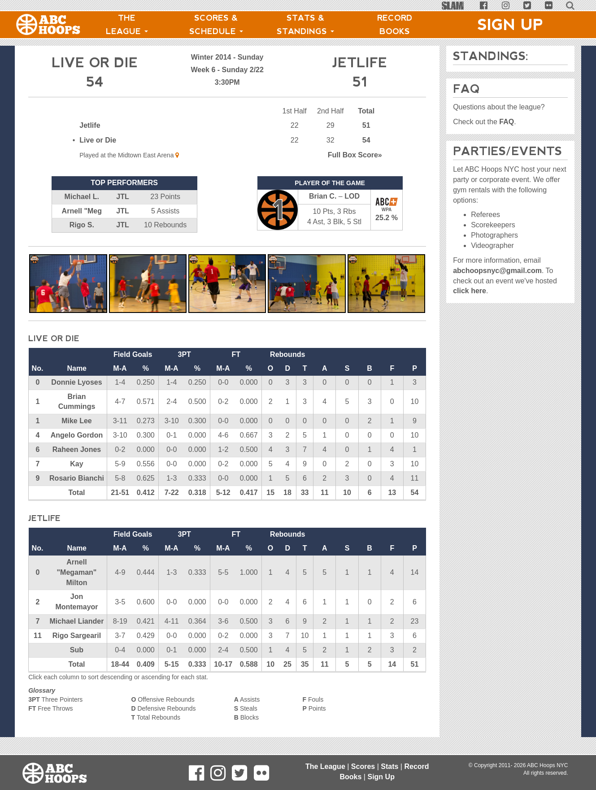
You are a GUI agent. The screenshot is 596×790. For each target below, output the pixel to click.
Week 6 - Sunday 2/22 (227, 70)
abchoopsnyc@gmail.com (497, 270)
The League (127, 24)
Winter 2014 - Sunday (227, 57)
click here (469, 291)
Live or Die (97, 140)
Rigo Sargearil (76, 635)
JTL (122, 196)
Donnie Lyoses (76, 382)
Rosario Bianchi (76, 478)
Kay (76, 464)
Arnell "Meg (82, 211)
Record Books (395, 24)
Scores (363, 766)
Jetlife (89, 125)
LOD (352, 196)
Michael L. (82, 196)
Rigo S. (82, 225)
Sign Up (510, 24)
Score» (355, 155)
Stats (389, 766)
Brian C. (322, 196)
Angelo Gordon (77, 435)
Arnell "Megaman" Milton (76, 572)
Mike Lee (76, 421)
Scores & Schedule (216, 24)
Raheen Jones (76, 449)
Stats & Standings (305, 24)
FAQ (506, 122)
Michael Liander (77, 621)
